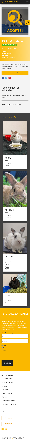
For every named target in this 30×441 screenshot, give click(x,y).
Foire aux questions (9, 408)
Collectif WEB (18, 438)
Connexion (8, 418)
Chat (4, 348)
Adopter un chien (8, 375)
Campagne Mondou (9, 400)
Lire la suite (15, 73)
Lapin (4, 350)
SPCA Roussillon (10, 57)
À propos (5, 390)
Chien (4, 345)
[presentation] (14, 355)
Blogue (4, 397)
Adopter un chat (7, 379)
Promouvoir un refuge (9, 404)
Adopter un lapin (8, 382)
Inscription (8, 423)
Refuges (4, 386)
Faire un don (7, 393)
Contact (4, 411)
